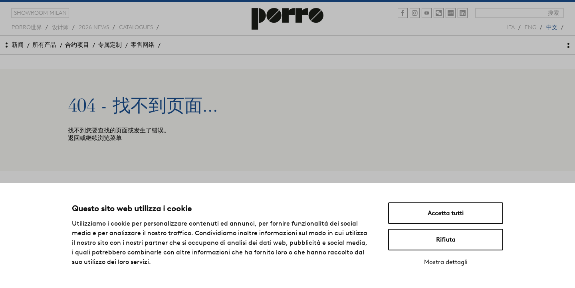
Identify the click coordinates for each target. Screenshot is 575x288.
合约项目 (77, 44)
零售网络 (143, 44)
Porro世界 (27, 27)
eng (530, 27)
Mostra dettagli (446, 262)
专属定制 (110, 44)
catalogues (136, 27)
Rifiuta (445, 239)
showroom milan (40, 13)
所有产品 (44, 44)
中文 (551, 27)
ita (511, 27)
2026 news (94, 27)
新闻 (18, 44)
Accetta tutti (446, 213)
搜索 (553, 13)
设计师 (60, 27)
